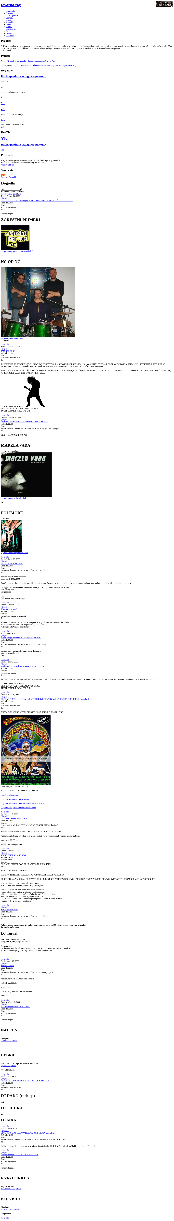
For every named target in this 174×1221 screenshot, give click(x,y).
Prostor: (4, 205)
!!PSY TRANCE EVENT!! (12, 563)
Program (9, 13)
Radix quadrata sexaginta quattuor (23, 76)
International (11, 29)
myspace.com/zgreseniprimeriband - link (17, 251)
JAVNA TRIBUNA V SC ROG (13, 855)
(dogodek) (5, 198)
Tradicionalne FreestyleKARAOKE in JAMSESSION (22, 666)
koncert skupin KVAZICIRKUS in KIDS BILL (19, 1155)
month (3, 194)
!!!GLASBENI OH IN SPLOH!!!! (14, 818)
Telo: (3, 209)
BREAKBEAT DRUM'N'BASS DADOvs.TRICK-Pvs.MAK (25, 1081)
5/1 (3, 103)
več (2, 127)
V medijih (10, 22)
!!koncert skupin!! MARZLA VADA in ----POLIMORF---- (24, 422)
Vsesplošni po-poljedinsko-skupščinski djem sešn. (21, 638)
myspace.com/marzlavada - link (13, 498)
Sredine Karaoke (7, 966)
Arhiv (8, 31)
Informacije (10, 11)
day (14, 194)
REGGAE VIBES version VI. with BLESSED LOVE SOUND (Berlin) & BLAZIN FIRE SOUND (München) (45, 699)
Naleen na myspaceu (9, 1041)
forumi (8, 24)
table (19, 194)
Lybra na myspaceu (8, 1066)
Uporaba (14, 15)
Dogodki (12, 177)
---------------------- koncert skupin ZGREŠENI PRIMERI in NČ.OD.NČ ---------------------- (37, 200)
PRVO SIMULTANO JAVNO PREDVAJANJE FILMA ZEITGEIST (28, 1133)
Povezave (9, 35)
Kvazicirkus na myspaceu (11, 1189)
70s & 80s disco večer (9, 609)
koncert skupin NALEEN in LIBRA (15, 1007)
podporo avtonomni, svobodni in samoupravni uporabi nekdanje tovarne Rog (45, 65)
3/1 (3, 119)
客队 (4, 138)
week (9, 194)
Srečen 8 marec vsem (9, 909)
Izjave (8, 20)
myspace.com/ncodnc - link (12, 338)
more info (5, 344)
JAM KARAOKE (8, 351)
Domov (4, 177)
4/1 (3, 109)
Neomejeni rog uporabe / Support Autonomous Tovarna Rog (31, 61)
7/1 (3, 86)
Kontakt (9, 33)
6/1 (3, 97)
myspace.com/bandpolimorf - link (14, 553)
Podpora (9, 18)
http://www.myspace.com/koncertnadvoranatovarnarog (23, 803)
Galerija (9, 27)
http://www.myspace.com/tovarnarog (15, 799)
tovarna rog (11, 5)
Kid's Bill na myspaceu (10, 1209)
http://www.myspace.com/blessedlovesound (18, 808)
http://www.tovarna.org (10, 795)
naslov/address (8, 165)
